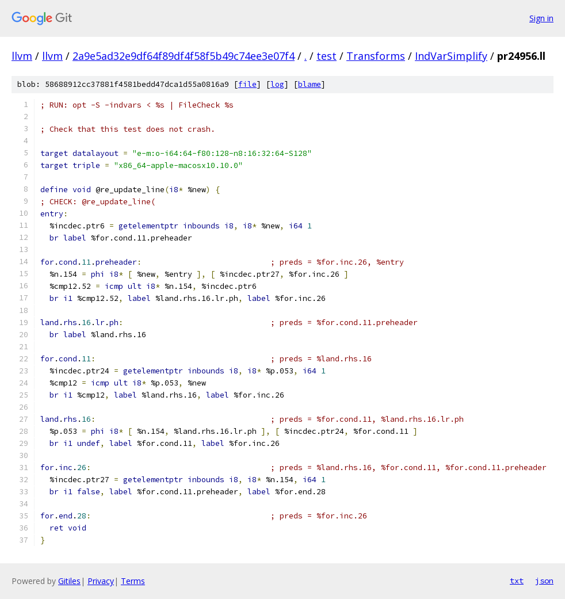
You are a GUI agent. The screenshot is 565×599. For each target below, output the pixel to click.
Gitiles (69, 580)
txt (517, 580)
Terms (133, 580)
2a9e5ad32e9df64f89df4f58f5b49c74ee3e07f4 (183, 56)
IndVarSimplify (451, 56)
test (326, 56)
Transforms (375, 56)
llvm (22, 56)
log (277, 84)
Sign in (541, 18)
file (247, 84)
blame (309, 84)
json (544, 580)
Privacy (100, 580)
